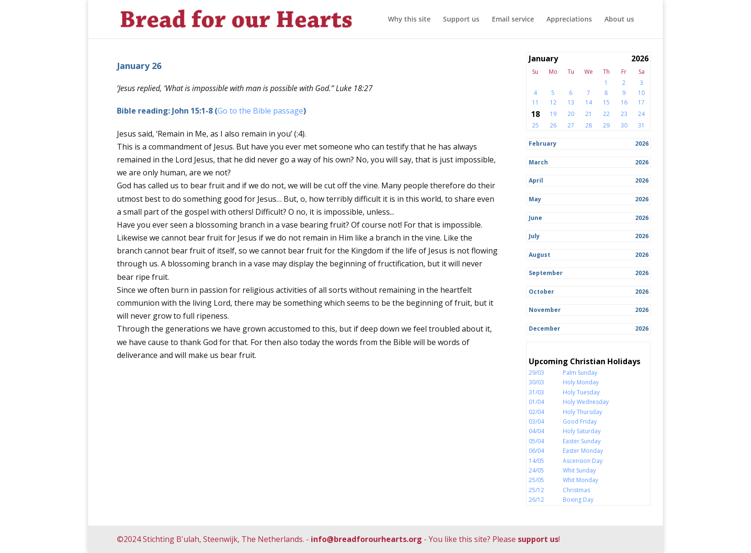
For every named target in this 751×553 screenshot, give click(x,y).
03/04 (536, 421)
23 (624, 114)
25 (535, 125)
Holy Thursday (582, 412)
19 (553, 114)
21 (588, 114)
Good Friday (580, 421)
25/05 (536, 480)
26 (553, 125)
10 (641, 93)
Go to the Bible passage (260, 110)
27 (571, 125)
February (543, 143)
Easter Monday (583, 451)
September (546, 273)
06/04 (536, 451)
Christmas (576, 490)
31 (641, 125)
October (541, 292)
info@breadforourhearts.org (366, 539)
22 (606, 114)
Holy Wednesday (586, 402)
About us (619, 19)
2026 (642, 143)
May (535, 199)
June (535, 218)
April (536, 180)
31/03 (536, 392)
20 (571, 114)
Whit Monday (580, 480)
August (539, 255)
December (544, 328)
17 (641, 102)
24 (641, 114)
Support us (461, 19)
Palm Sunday (580, 373)
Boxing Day (578, 499)
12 (553, 102)
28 (588, 125)
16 (624, 102)
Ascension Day (583, 461)
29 (606, 125)
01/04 (536, 402)
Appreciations (569, 19)
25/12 (536, 490)
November (545, 310)
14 (588, 102)
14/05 (536, 461)
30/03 (536, 382)
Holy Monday (581, 382)
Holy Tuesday (581, 392)
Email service (513, 19)
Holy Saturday (582, 431)
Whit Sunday (579, 470)
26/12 (536, 499)
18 (535, 114)
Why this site (409, 19)
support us (538, 539)
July (534, 236)
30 (624, 125)
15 (606, 102)
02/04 (536, 412)
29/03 (536, 373)
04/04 (536, 431)
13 (571, 102)
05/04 (536, 441)
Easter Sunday (582, 441)
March (538, 162)
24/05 (536, 470)
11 (535, 102)
